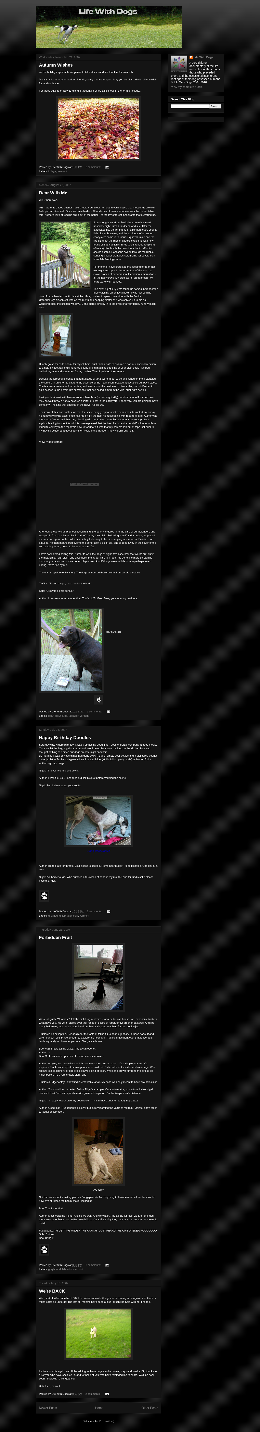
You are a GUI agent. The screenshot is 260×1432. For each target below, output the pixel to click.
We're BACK (52, 1291)
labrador (73, 715)
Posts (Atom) (106, 1421)
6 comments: (95, 711)
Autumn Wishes (56, 65)
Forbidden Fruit (55, 937)
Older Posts (150, 1408)
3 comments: (93, 1265)
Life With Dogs (203, 57)
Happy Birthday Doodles (65, 737)
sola (75, 915)
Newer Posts (48, 1408)
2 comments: (93, 167)
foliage (52, 171)
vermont (62, 171)
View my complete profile (187, 87)
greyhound (61, 715)
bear (50, 715)
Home (99, 1408)
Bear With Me (53, 192)
